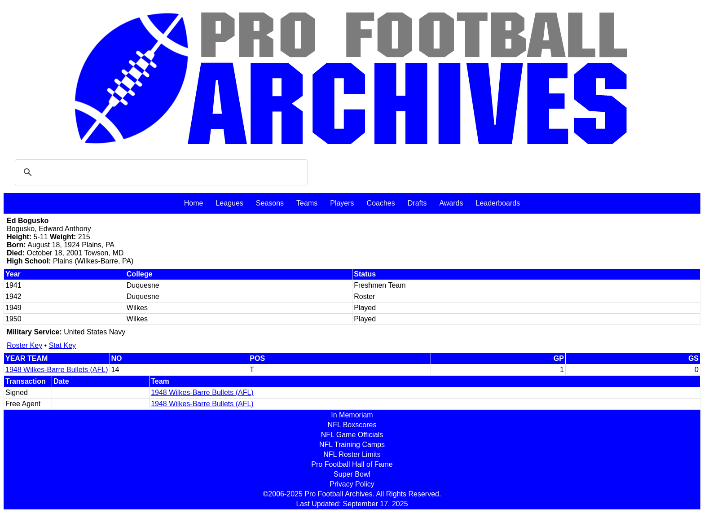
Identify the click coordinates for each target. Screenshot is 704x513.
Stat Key (62, 345)
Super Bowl (352, 474)
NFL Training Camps (352, 444)
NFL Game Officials (352, 434)
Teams (306, 203)
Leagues (229, 203)
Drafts (417, 203)
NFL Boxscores (352, 425)
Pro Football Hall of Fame (351, 464)
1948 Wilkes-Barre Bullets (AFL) (56, 369)
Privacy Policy (352, 484)
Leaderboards (497, 203)
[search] (159, 172)
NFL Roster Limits (351, 454)
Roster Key (24, 345)
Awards (451, 203)
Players (342, 203)
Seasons (270, 203)
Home (193, 203)
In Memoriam (352, 415)
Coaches (381, 203)
